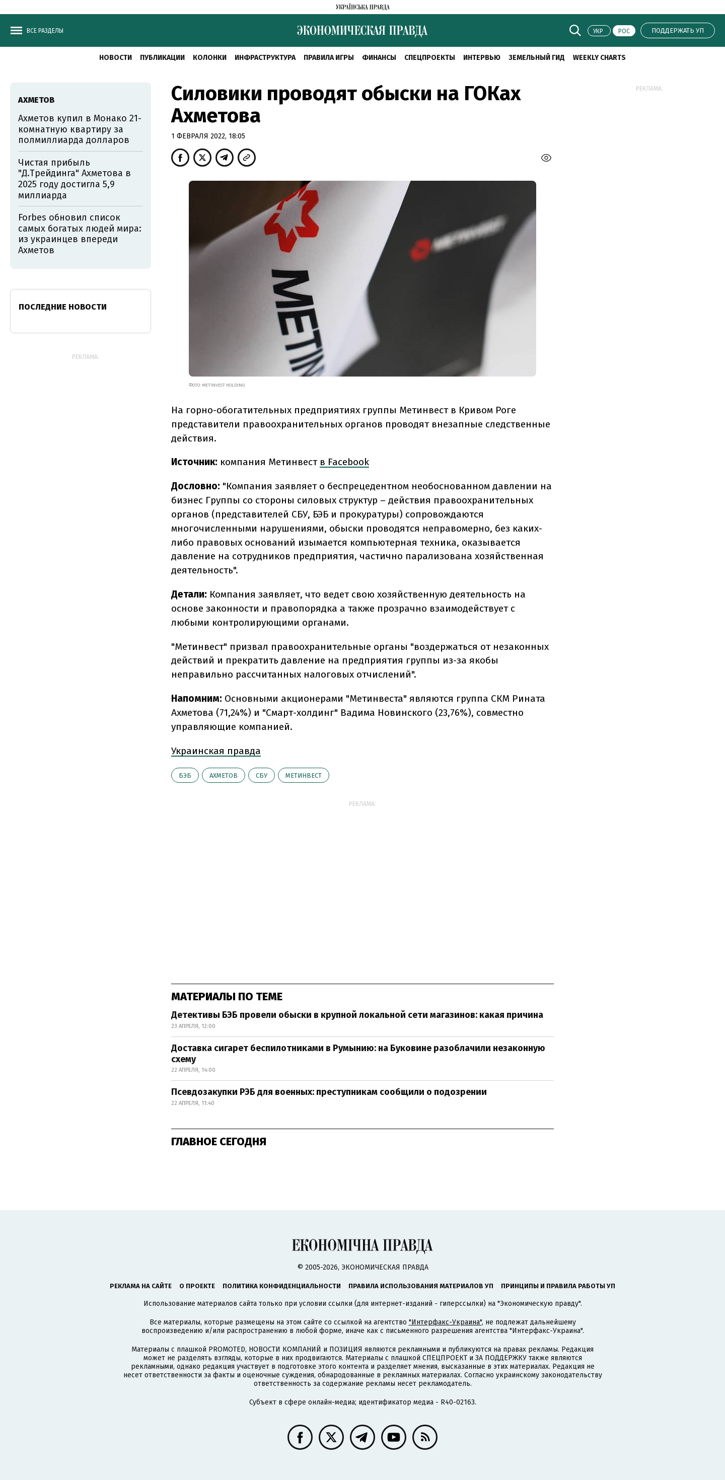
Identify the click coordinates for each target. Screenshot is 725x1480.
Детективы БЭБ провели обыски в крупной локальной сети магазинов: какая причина (357, 1014)
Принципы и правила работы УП (558, 1286)
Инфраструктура (265, 57)
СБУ (261, 775)
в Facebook (344, 462)
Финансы (379, 57)
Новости (115, 57)
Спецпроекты (429, 57)
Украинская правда (216, 751)
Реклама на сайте (141, 1286)
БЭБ (185, 775)
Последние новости (63, 307)
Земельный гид (537, 57)
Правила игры (329, 57)
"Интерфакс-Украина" (445, 1322)
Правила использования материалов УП (420, 1286)
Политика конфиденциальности (282, 1286)
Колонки (210, 57)
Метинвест (303, 775)
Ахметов (223, 775)
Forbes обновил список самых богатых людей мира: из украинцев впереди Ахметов (79, 234)
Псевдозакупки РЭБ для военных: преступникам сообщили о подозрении (329, 1091)
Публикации (162, 57)
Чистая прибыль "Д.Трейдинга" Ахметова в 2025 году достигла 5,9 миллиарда (74, 179)
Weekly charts (599, 57)
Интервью (481, 57)
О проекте (197, 1286)
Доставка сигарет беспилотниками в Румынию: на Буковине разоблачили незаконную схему (358, 1054)
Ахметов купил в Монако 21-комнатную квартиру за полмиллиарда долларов (79, 129)
